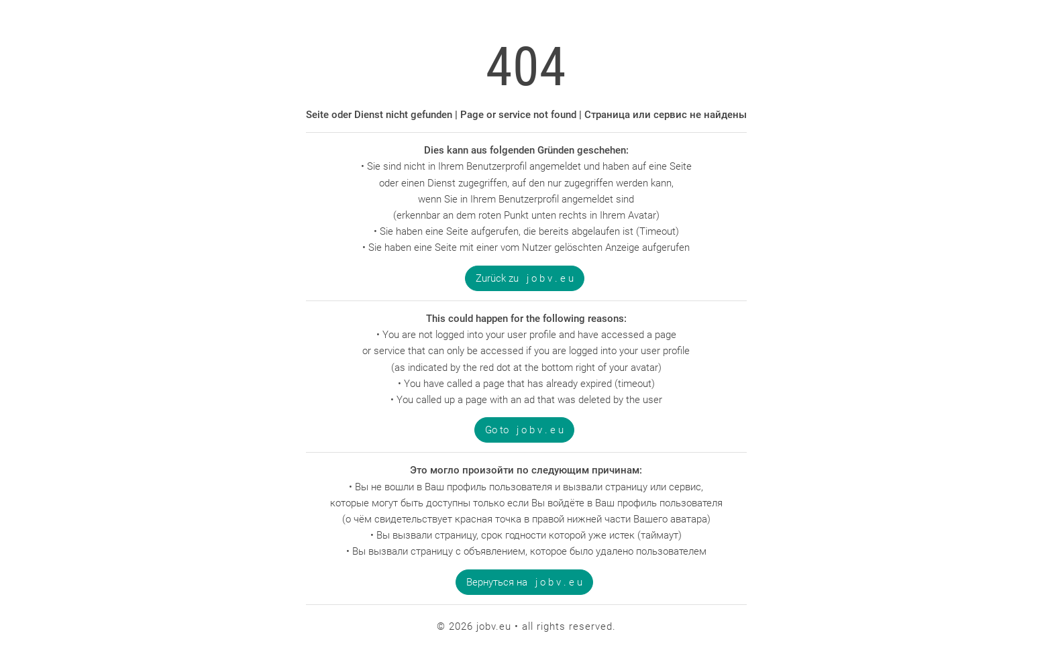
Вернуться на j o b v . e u (524, 582)
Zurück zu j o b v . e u (525, 278)
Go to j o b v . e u (524, 430)
